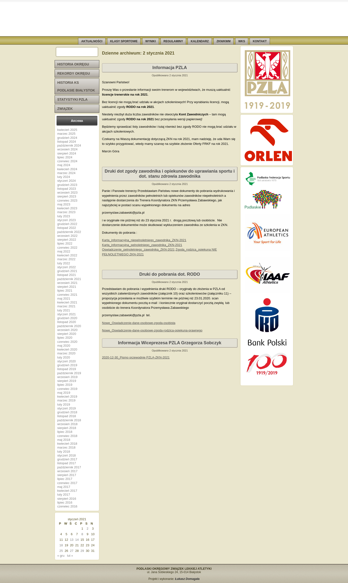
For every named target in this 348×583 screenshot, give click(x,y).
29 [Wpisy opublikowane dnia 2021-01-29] (82, 551)
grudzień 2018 (67, 412)
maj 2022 (63, 251)
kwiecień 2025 (67, 130)
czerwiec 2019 (67, 389)
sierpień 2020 (66, 334)
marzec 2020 (66, 353)
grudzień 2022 (67, 224)
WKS (241, 41)
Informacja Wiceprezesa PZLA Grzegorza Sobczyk (169, 342)
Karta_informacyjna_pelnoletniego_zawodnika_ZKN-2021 (142, 245)
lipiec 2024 (64, 157)
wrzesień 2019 (67, 377)
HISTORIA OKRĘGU (73, 64)
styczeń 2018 (66, 455)
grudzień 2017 (67, 459)
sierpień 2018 (66, 428)
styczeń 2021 (66, 314)
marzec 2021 (66, 306)
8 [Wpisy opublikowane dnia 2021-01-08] (82, 534)
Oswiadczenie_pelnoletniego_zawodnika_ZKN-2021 (138, 249)
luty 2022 (63, 263)
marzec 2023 (66, 212)
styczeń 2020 (66, 361)
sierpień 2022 (66, 239)
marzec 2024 (66, 173)
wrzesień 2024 (67, 149)
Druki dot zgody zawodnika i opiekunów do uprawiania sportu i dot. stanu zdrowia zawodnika (170, 174)
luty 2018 (63, 451)
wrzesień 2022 (67, 236)
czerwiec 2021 (67, 294)
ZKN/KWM (224, 41)
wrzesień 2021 (67, 283)
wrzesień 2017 (67, 471)
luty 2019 (63, 404)
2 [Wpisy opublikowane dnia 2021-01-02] (87, 528)
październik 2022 (69, 232)
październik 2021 (69, 279)
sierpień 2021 (66, 286)
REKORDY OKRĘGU (73, 73)
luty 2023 (63, 216)
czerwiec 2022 (67, 247)
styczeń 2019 (66, 408)
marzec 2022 (66, 259)
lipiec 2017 (64, 479)
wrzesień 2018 (67, 424)
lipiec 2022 (64, 243)
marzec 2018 (66, 447)
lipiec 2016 (64, 502)
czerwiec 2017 (67, 483)
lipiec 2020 (64, 337)
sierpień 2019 (66, 381)
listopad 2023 (66, 188)
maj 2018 (63, 440)
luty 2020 (63, 357)
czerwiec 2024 (67, 161)
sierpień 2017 (66, 475)
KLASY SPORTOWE (124, 41)
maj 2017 (63, 487)
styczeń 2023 (66, 220)
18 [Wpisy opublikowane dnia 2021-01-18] (61, 545)
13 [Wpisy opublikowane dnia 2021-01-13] (71, 539)
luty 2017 (63, 494)
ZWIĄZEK (65, 109)
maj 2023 (63, 204)
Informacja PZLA (169, 67)
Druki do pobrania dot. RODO (169, 274)
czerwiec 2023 (67, 200)
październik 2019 (69, 373)
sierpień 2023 (66, 196)
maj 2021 (63, 298)
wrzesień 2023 (67, 192)
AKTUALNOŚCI (91, 41)
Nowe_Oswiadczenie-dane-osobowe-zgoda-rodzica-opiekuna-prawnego (152, 330)
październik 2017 (69, 467)
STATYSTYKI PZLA (72, 99)
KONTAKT (260, 41)
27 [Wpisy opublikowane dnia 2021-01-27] (71, 551)
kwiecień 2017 (67, 490)
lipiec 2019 (64, 384)
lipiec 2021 (64, 290)
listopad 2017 (66, 463)
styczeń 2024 (66, 181)
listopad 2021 (66, 275)
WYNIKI (150, 41)
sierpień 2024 (66, 153)
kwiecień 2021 (67, 302)
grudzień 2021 (67, 271)
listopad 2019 (66, 369)
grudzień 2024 (67, 138)
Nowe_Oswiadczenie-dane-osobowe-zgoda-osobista (138, 323)
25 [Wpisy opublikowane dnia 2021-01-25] (61, 551)
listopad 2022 (66, 228)
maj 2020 (63, 345)
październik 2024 (69, 145)
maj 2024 (63, 165)
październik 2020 (69, 326)
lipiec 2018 (64, 432)
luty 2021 (63, 310)
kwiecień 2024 (67, 169)
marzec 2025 (66, 133)
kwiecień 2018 (67, 443)
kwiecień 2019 (67, 396)
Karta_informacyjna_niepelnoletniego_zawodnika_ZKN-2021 (144, 240)
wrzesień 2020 (67, 330)
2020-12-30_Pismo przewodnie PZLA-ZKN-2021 (136, 357)
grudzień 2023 (67, 185)
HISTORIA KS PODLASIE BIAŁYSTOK (76, 86)
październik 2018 (69, 420)
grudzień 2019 (67, 365)
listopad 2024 (66, 141)
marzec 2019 (66, 400)
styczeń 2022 (66, 267)
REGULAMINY (173, 41)
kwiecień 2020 (67, 349)
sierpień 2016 (66, 498)
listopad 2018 (66, 416)
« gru (61, 555)
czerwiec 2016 (67, 506)
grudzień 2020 (67, 318)
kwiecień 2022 (67, 255)
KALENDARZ (200, 41)
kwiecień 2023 (67, 208)
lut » (70, 555)
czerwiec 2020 (67, 342)
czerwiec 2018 (67, 436)
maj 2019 (63, 392)
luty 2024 (63, 177)
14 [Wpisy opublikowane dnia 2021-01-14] (77, 539)
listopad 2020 (66, 322)
